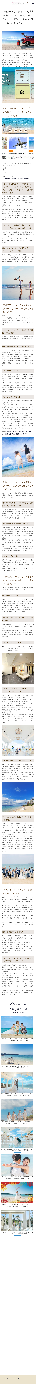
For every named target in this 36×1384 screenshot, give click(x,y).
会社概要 (20, 1379)
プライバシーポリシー (5, 1379)
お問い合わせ (4, 1376)
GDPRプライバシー (22, 1376)
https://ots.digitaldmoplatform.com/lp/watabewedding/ (15, 178)
